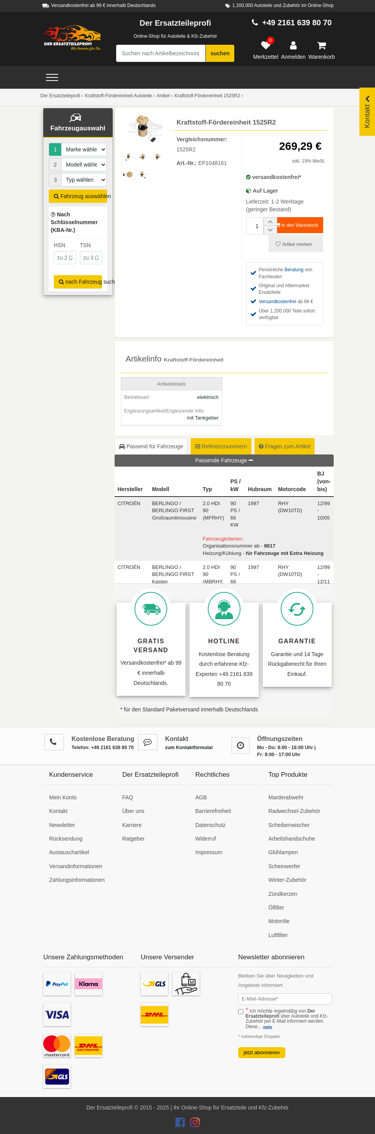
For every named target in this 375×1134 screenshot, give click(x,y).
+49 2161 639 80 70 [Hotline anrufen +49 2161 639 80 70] (297, 22)
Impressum (208, 852)
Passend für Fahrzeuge (151, 446)
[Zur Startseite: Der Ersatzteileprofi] (72, 38)
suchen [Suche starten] (220, 53)
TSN (85, 245)
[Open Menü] (52, 77)
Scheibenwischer (289, 825)
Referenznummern (221, 446)
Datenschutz (210, 825)
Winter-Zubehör (287, 880)
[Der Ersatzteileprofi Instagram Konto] (193, 1124)
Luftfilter (278, 935)
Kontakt (58, 811)
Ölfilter (276, 907)
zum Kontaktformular (189, 747)
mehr (267, 1027)
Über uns (133, 811)
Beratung (294, 269)
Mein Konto (63, 797)
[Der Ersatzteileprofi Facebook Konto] (180, 1124)
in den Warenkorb (296, 225)
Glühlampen (283, 852)
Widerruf (205, 839)
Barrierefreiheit (213, 811)
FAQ (127, 797)
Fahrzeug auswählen (80, 196)
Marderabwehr (286, 797)
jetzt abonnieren (262, 1052)
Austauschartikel (69, 852)
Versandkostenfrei (277, 301)
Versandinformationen (75, 866)
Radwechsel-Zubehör (294, 811)
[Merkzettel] (265, 50)
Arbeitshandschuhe (292, 839)
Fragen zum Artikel (285, 446)
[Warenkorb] (322, 50)
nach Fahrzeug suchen (80, 282)
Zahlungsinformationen (76, 880)
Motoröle (279, 921)
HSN (59, 245)
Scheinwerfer (285, 866)
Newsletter (62, 825)
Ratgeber (133, 839)
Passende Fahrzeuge (224, 460)
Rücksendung (66, 839)
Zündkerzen (283, 894)
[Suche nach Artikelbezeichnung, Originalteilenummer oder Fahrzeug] (161, 53)
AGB (201, 797)
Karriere (132, 825)
